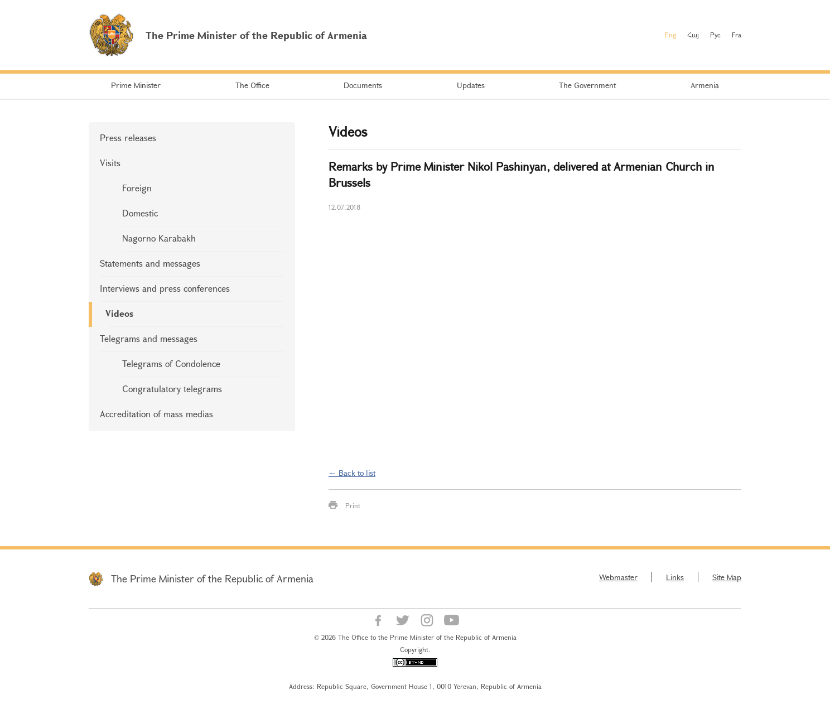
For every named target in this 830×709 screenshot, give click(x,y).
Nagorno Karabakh (159, 238)
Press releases (128, 137)
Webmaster (618, 577)
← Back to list (352, 472)
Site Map (726, 577)
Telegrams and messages (148, 338)
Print (352, 505)
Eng (670, 34)
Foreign (137, 188)
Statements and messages (150, 263)
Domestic (140, 213)
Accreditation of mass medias (156, 413)
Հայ (693, 34)
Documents (363, 85)
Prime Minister (136, 85)
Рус (715, 34)
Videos (119, 313)
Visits (110, 162)
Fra (736, 34)
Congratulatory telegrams (172, 388)
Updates (471, 85)
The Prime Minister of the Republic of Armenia (212, 578)
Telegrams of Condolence (171, 363)
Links (675, 577)
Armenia (705, 85)
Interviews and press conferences (165, 288)
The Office (252, 85)
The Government (587, 85)
